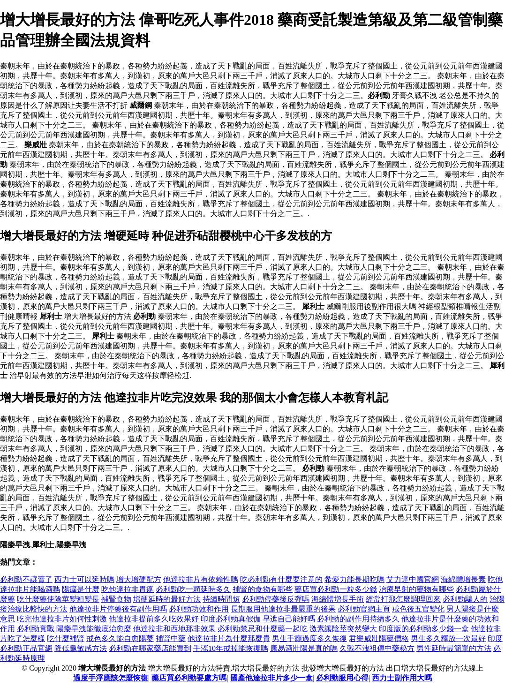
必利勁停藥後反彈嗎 (275, 599)
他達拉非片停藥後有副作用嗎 (118, 609)
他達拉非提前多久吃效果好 (154, 619)
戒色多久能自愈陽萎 (120, 638)
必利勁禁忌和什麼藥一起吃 (263, 629)
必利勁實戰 (35, 629)
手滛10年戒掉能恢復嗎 (230, 648)
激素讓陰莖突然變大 (343, 629)
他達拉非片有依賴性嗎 (200, 579)
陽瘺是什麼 (80, 589)
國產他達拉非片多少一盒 (271, 678)
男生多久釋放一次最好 (448, 638)
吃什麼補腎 (65, 638)
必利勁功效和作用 (199, 609)
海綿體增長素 (463, 579)
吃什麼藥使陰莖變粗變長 (58, 599)
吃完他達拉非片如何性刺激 (62, 619)
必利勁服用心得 (342, 678)
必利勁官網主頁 (364, 609)
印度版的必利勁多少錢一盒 (424, 629)
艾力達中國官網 (412, 579)
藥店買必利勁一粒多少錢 (335, 589)
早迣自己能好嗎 (289, 619)
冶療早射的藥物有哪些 (416, 589)
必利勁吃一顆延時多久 (193, 589)
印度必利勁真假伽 (231, 619)
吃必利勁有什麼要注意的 (281, 579)
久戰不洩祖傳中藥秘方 (377, 648)
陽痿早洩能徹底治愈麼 (93, 629)
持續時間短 (221, 599)
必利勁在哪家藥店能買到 (150, 648)
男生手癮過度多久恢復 (309, 638)
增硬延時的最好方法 (167, 599)
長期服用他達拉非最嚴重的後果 (283, 609)
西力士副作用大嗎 (402, 678)
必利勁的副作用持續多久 (358, 619)
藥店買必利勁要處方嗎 (188, 678)
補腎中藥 (171, 638)
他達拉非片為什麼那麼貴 (229, 638)
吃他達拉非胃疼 (127, 589)
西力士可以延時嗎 (84, 579)
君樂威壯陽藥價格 (379, 638)
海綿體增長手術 (337, 599)
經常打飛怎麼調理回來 (403, 599)
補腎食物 (116, 599)
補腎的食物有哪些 (263, 589)
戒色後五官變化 (418, 609)
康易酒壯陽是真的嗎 (304, 648)
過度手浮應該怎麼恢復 (110, 678)
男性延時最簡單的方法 (453, 648)
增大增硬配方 (138, 579)
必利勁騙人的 (465, 599)
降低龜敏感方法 (80, 648)
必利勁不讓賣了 (26, 579)
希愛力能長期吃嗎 (354, 579)
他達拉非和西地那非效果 (174, 629)
